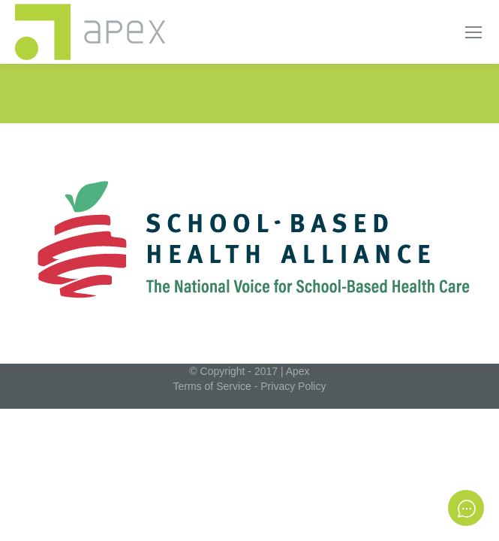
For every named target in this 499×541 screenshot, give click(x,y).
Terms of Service (212, 386)
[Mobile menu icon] (473, 32)
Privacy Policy (293, 386)
